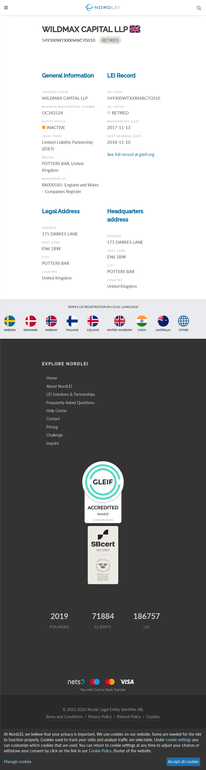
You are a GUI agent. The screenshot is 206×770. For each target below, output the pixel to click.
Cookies (153, 716)
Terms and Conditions (64, 716)
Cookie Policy (100, 750)
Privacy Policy (100, 716)
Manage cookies (17, 761)
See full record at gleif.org (130, 154)
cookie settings (178, 739)
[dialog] (103, 749)
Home (51, 378)
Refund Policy (129, 716)
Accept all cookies (183, 761)
